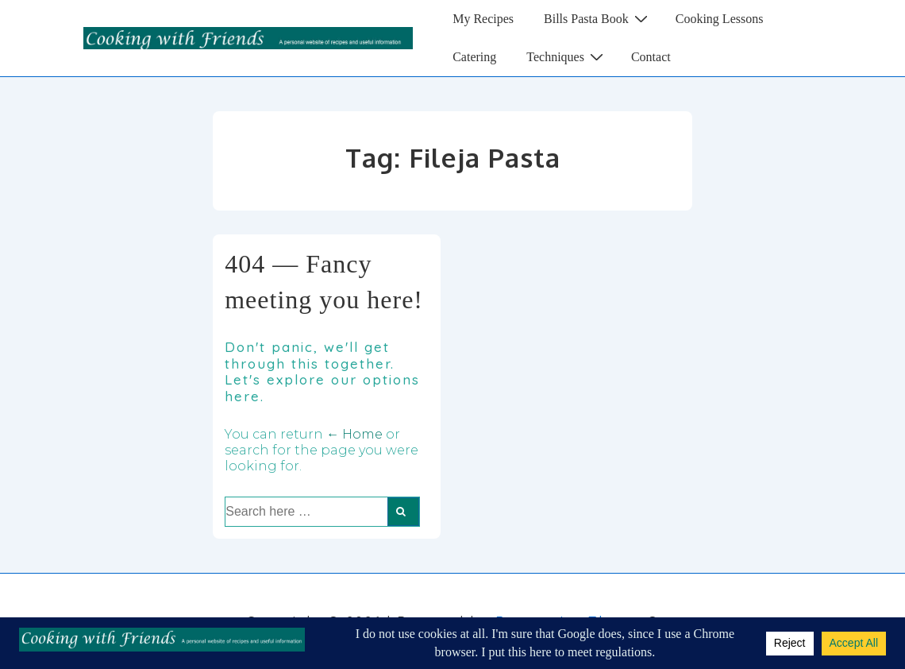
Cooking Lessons (720, 18)
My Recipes (483, 18)
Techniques (566, 56)
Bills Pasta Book (598, 18)
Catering (474, 57)
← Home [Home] (354, 434)
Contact (651, 57)
